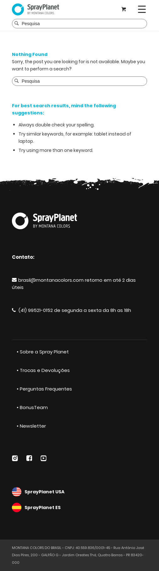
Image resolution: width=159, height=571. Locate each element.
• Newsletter (31, 426)
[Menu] (141, 9)
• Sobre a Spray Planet (43, 351)
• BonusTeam (32, 407)
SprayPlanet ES (79, 507)
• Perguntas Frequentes (44, 388)
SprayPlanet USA (79, 491)
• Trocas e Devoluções (43, 370)
